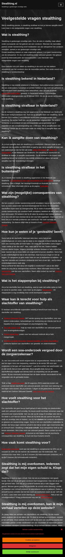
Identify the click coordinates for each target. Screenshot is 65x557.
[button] (62, 529)
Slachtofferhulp (46, 497)
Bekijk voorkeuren (32, 552)
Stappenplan (47, 290)
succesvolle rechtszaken (11, 93)
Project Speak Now (11, 334)
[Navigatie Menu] (60, 5)
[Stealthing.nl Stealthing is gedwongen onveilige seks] (14, 5)
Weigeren (32, 546)
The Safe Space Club (12, 328)
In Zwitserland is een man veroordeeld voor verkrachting (31, 181)
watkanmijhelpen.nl (42, 495)
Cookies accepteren (32, 540)
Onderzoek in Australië (10, 449)
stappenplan (6, 271)
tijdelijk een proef (17, 383)
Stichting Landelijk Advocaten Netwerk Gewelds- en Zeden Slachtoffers (31, 341)
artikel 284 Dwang (39, 150)
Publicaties (44, 186)
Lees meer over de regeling (43, 391)
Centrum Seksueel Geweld (14, 318)
